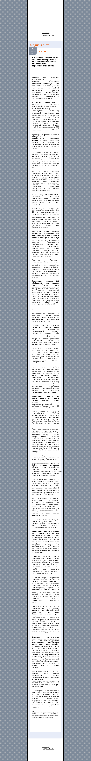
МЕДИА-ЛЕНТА (48, 35)
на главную (45, 33)
